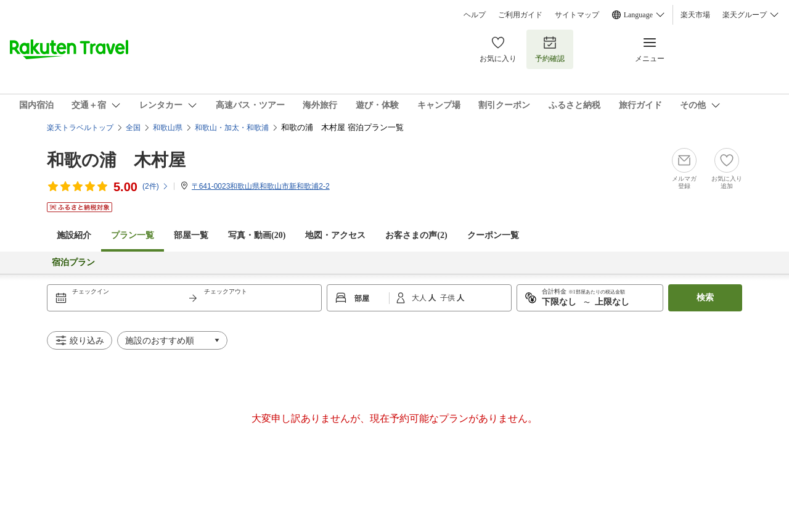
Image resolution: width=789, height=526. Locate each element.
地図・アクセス (335, 235)
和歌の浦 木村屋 (116, 160)
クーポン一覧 (493, 235)
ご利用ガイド (520, 14)
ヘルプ (475, 14)
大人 (420, 298)
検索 (705, 297)
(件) (155, 186)
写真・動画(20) (256, 235)
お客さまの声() (416, 235)
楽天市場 (695, 14)
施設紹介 (74, 235)
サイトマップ (577, 14)
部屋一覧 (191, 235)
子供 (448, 298)
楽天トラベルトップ (80, 127)
